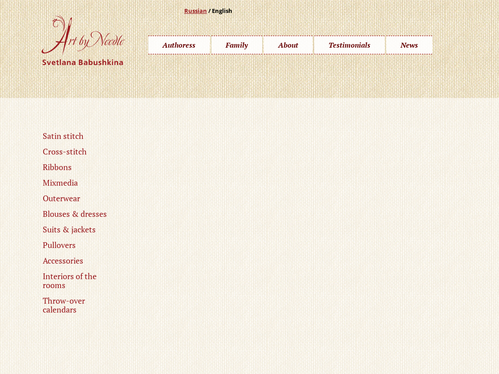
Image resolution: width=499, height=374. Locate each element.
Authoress (178, 45)
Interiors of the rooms (70, 280)
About (288, 45)
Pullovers (59, 245)
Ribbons (57, 167)
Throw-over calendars (64, 305)
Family (237, 45)
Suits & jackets (69, 229)
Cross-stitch (65, 151)
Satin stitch (63, 135)
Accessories (63, 260)
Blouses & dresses (75, 213)
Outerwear (61, 198)
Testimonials (349, 45)
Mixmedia (60, 182)
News (409, 45)
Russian (195, 11)
